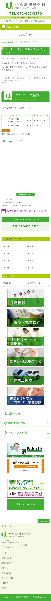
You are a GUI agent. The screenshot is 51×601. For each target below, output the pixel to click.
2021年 (6, 260)
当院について (6, 558)
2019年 (6, 267)
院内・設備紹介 (7, 573)
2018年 (30, 267)
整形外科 (7, 283)
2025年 (6, 246)
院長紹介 (4, 568)
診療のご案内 (6, 563)
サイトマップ (6, 526)
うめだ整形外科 (24, 597)
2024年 (30, 246)
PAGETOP (43, 521)
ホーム (3, 553)
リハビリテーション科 (36, 283)
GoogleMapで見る (25, 194)
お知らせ (4, 583)
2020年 (30, 260)
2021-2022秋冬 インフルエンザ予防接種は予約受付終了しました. (12, 80)
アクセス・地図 (7, 578)
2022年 (30, 253)
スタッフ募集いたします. (39, 78)
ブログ (3, 588)
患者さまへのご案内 (25, 504)
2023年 (6, 253)
